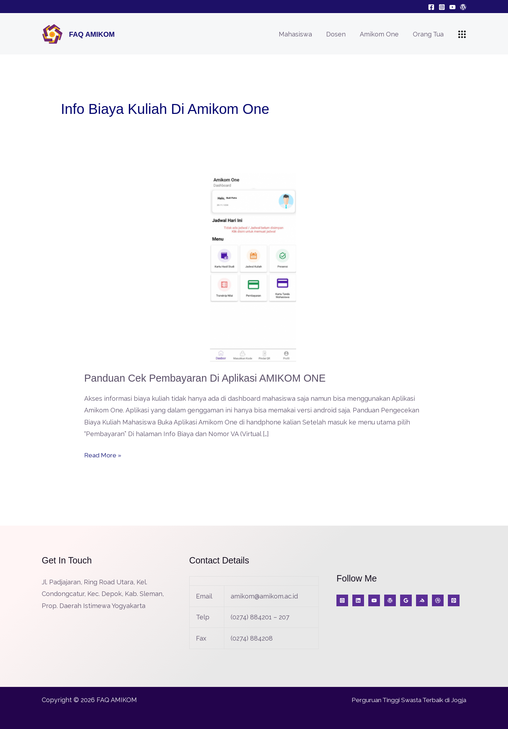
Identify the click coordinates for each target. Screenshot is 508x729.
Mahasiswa (300, 34)
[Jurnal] (454, 600)
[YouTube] (452, 7)
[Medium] (422, 600)
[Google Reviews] (406, 600)
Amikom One (381, 34)
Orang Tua (429, 34)
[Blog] (463, 7)
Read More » (103, 454)
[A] (438, 600)
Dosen (339, 34)
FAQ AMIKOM (92, 34)
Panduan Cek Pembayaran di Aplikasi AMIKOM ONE (209, 378)
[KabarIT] (358, 600)
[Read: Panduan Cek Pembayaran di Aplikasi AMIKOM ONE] (254, 267)
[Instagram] (442, 7)
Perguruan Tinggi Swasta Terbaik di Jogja (404, 699)
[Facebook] (431, 7)
